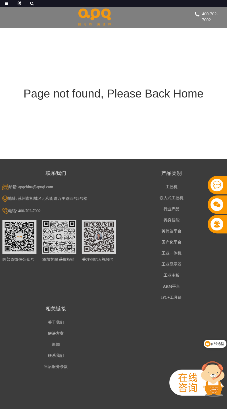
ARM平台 (172, 286)
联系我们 (57, 355)
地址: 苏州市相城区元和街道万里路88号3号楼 (48, 198)
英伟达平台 (172, 231)
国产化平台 (172, 242)
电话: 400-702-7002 (25, 211)
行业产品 (172, 209)
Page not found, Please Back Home (114, 93)
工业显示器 (172, 264)
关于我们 (57, 322)
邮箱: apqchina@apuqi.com (31, 187)
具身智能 (172, 220)
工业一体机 (172, 253)
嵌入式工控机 (172, 198)
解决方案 (57, 333)
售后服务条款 (57, 367)
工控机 (172, 187)
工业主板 (172, 275)
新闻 (57, 344)
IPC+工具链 (172, 297)
